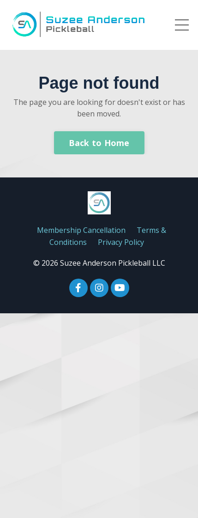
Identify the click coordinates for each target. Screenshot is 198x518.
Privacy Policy (121, 242)
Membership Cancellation (81, 230)
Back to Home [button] (99, 142)
